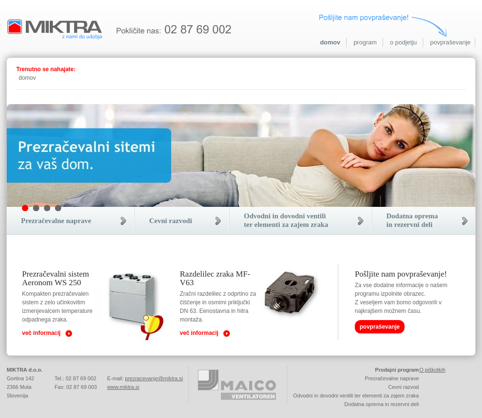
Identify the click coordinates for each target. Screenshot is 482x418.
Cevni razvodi (170, 221)
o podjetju (403, 42)
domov (330, 42)
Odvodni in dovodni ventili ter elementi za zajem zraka (356, 395)
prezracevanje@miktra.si (154, 378)
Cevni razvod (403, 387)
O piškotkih (432, 370)
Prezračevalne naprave (56, 221)
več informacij (41, 333)
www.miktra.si (123, 387)
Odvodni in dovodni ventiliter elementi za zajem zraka (286, 220)
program (364, 42)
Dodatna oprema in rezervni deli (381, 404)
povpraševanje (450, 42)
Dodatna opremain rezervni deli (412, 220)
